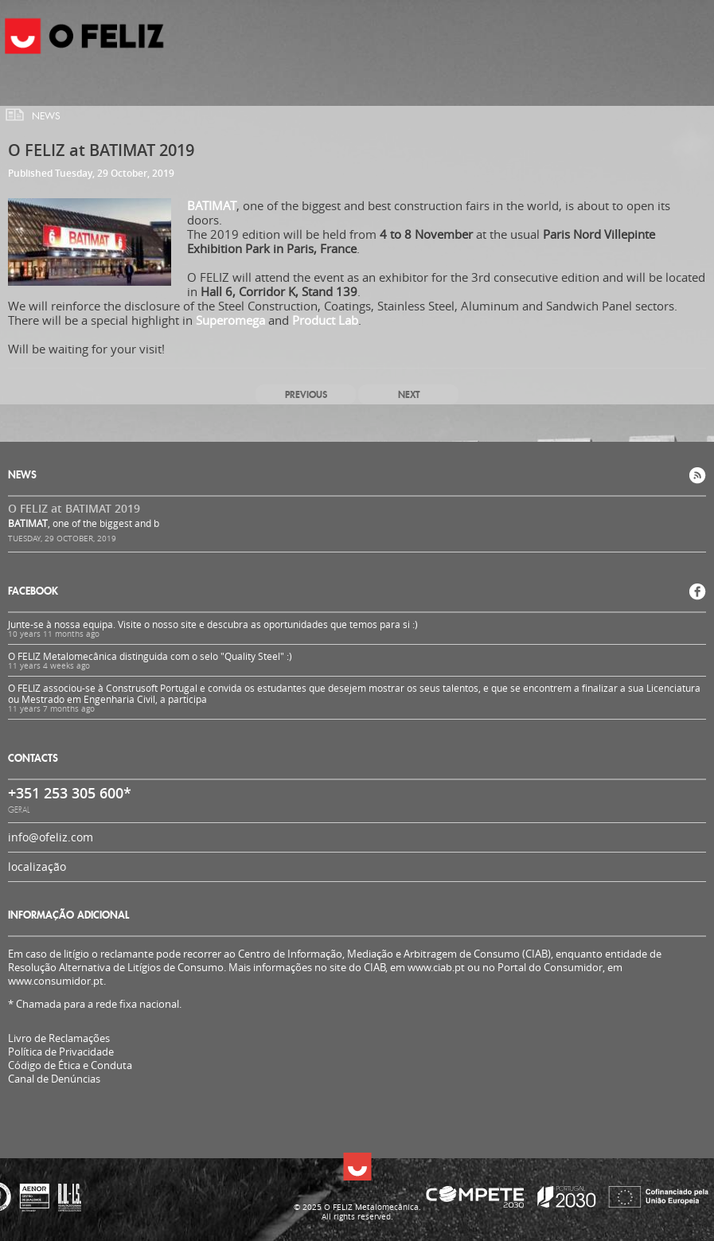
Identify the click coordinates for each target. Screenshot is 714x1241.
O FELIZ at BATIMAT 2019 (74, 508)
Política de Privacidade (61, 1052)
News (46, 116)
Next (408, 394)
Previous (306, 394)
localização (37, 866)
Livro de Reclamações (59, 1038)
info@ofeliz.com (50, 837)
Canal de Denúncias (54, 1079)
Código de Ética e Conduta (70, 1065)
